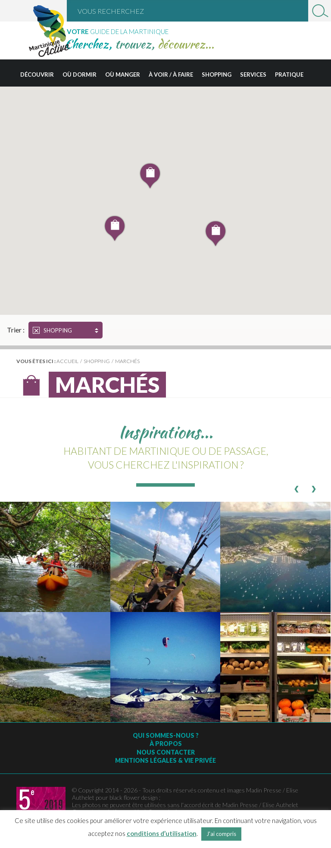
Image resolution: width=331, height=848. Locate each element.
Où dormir (79, 74)
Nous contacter (166, 752)
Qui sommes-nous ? (166, 735)
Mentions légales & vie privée (165, 760)
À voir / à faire (171, 74)
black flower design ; (134, 797)
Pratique (289, 74)
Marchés (127, 361)
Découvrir (37, 74)
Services (253, 74)
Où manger (122, 74)
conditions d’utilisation (162, 833)
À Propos (166, 743)
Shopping (216, 74)
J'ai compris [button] (221, 833)
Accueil (67, 361)
